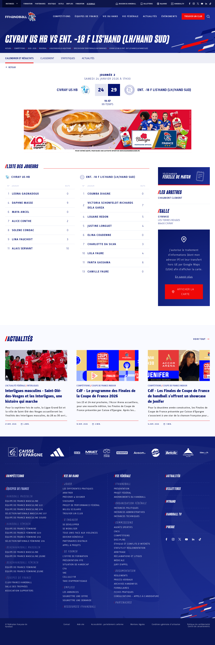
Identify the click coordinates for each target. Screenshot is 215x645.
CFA (65, 568)
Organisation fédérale (131, 503)
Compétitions (62, 16)
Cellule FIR (69, 577)
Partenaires (40, 4)
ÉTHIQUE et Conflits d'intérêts (132, 544)
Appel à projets (72, 545)
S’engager (71, 520)
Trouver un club (73, 513)
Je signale (91, 4)
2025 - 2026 (32, 48)
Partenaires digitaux (75, 541)
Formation (27, 4)
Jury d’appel (121, 564)
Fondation (80, 4)
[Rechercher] (208, 16)
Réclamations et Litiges (128, 556)
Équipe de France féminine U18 (23, 537)
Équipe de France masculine (21, 501)
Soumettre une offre (75, 596)
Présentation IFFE (73, 560)
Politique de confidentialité (198, 624)
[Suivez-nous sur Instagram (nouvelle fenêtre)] (194, 4)
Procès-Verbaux (123, 579)
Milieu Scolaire (72, 509)
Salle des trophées (16, 586)
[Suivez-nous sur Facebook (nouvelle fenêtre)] (190, 4)
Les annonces (71, 592)
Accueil (8, 48)
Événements (169, 16)
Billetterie (173, 489)
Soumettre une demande (77, 600)
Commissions (124, 522)
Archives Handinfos (126, 584)
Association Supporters (19, 591)
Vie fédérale (130, 16)
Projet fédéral (122, 493)
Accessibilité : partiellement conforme (107, 624)
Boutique (52, 4)
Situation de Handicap (76, 564)
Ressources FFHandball (80, 606)
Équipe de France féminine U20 (23, 533)
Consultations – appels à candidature (136, 596)
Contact (67, 624)
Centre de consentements (199, 627)
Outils (61, 4)
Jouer (68, 484)
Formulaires (121, 588)
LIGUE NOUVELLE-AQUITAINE (60, 48)
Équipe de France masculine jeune (25, 556)
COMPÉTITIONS (122, 535)
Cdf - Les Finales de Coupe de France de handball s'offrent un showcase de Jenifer (178, 396)
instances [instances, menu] (12, 3)
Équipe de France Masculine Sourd (25, 517)
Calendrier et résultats (19, 58)
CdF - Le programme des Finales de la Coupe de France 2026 (106, 393)
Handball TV (174, 514)
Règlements (121, 575)
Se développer (71, 524)
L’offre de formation (75, 556)
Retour (10, 67)
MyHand (171, 501)
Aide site (80, 624)
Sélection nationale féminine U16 (25, 541)
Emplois (69, 4)
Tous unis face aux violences (80, 533)
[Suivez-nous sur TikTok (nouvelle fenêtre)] (210, 4)
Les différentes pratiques (78, 488)
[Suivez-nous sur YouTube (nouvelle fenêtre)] (202, 4)
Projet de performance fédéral (81, 505)
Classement (47, 58)
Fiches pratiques (124, 592)
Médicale (119, 560)
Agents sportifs (123, 527)
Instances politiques (126, 508)
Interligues (33, 385)
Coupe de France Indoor (104, 385)
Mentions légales (137, 624)
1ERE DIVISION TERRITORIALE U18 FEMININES (90, 48)
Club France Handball (18, 582)
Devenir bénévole (73, 537)
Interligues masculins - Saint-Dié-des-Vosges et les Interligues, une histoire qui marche (33, 396)
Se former (71, 551)
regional (43, 48)
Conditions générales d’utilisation (166, 624)
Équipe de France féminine (20, 528)
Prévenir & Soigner (74, 497)
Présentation (121, 488)
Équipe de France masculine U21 (24, 505)
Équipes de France (86, 16)
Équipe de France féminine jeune (24, 571)
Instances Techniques (127, 516)
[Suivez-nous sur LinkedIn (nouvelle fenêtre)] (206, 4)
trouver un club (193, 16)
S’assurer (68, 501)
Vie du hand (110, 16)
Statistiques (68, 58)
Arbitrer (68, 493)
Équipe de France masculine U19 (24, 509)
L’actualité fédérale (15, 385)
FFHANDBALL (123, 484)
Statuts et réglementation (130, 548)
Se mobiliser (70, 528)
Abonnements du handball (130, 497)
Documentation (126, 571)
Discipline (120, 540)
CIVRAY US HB (67, 90)
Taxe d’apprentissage (75, 581)
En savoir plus (184, 276)
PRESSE (170, 527)
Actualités (150, 16)
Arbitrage (120, 552)
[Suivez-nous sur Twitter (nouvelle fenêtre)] (198, 4)
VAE (65, 573)
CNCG (117, 531)
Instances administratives (129, 512)
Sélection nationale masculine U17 (26, 513)
